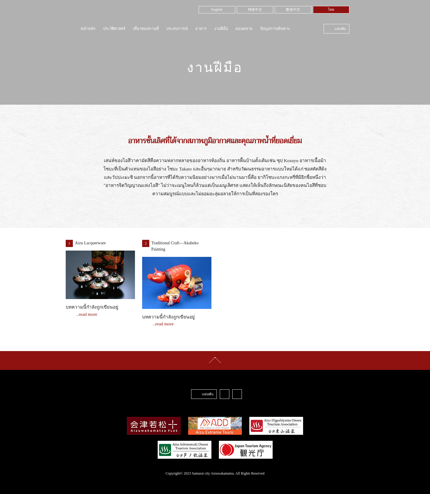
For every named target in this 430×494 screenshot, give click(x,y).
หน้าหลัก (88, 28)
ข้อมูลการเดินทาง (275, 28)
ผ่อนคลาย (244, 28)
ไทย (331, 9)
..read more (86, 314)
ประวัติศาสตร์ (114, 28)
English (216, 9)
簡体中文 (255, 9)
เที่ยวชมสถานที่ (146, 28)
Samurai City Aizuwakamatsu (106, 14)
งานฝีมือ (221, 28)
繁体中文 (293, 9)
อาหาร (201, 28)
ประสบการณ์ (177, 28)
